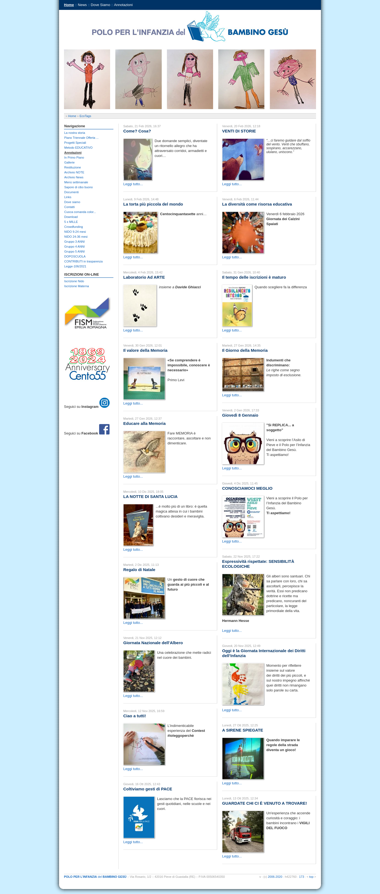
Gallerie (69, 162)
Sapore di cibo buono (78, 187)
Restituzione (72, 167)
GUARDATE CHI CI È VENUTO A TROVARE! (264, 803)
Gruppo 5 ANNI (74, 251)
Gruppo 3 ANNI (74, 241)
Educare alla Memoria (144, 423)
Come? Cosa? (137, 131)
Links (67, 197)
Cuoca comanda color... (80, 212)
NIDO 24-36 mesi (76, 236)
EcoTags (85, 116)
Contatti (69, 207)
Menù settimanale (76, 182)
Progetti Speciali (75, 142)
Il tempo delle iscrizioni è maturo (254, 277)
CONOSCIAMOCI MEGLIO (247, 488)
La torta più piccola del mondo (153, 204)
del (95, 876)
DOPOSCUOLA (75, 256)
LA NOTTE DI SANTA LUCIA (150, 496)
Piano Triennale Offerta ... (81, 137)
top (311, 876)
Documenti (71, 192)
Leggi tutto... (133, 184)
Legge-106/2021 (75, 266)
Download (71, 216)
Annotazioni (123, 5)
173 (301, 876)
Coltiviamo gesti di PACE (147, 789)
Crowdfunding (73, 226)
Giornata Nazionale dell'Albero (153, 642)
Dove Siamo (100, 5)
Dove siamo (72, 202)
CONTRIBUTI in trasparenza (83, 261)
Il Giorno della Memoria (245, 350)
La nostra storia (74, 132)
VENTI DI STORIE (239, 131)
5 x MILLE (71, 221)
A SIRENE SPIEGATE (242, 730)
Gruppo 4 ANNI (74, 246)
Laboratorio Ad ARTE (144, 277)
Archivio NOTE (74, 172)
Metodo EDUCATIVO (78, 147)
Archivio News (73, 177)
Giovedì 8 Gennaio (240, 415)
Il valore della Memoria (145, 350)
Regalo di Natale (139, 569)
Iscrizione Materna (76, 286)
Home (69, 5)
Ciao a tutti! (134, 715)
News (82, 5)
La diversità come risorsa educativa (257, 204)
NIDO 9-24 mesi (75, 231)
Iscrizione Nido (74, 281)
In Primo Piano (74, 157)
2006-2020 (275, 876)
